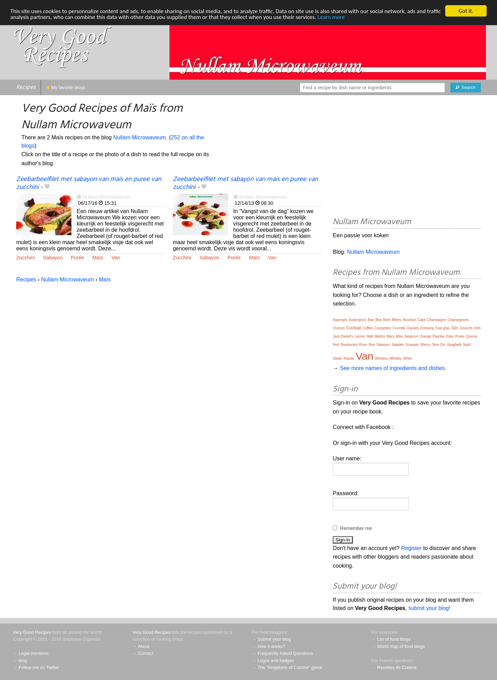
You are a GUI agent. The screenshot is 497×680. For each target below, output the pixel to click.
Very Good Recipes (32, 632)
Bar (371, 320)
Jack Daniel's (343, 336)
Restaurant (349, 345)
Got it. (465, 10)
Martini (380, 336)
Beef (386, 320)
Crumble (399, 328)
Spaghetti (454, 345)
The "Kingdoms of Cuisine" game (289, 667)
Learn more (331, 17)
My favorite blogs (65, 87)
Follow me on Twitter (39, 667)
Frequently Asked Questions (285, 653)
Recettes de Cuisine (397, 667)
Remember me (356, 528)
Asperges (340, 320)
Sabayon (53, 257)
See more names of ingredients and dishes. (393, 368)
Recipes (26, 87)
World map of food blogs (401, 646)
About (143, 646)
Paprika (438, 336)
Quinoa (471, 336)
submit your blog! (429, 608)
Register (411, 548)
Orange (425, 336)
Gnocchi (466, 328)
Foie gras (443, 328)
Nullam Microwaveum (139, 137)
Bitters (396, 320)
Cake (422, 320)
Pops (450, 336)
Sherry (425, 345)
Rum (363, 344)
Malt (370, 336)
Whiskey (381, 358)
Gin (454, 327)
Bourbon (409, 320)
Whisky (395, 358)
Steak (337, 358)
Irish (477, 328)
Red (336, 345)
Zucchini (25, 257)
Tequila (348, 358)
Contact (145, 653)
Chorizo (338, 328)
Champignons (458, 320)
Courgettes (382, 328)
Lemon (359, 336)
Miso (399, 336)
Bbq (379, 320)
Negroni (411, 336)
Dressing (427, 328)
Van (115, 257)
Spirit (467, 345)
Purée (77, 257)
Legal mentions (34, 653)
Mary (390, 336)
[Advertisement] (407, 157)
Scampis (412, 345)
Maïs (97, 257)
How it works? (271, 646)
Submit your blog (274, 639)
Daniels (413, 328)
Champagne (436, 320)
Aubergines (358, 320)
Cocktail (353, 328)
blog (23, 660)
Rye (372, 345)
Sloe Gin (438, 345)
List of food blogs (394, 639)
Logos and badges (275, 660)
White (407, 358)
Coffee (367, 328)
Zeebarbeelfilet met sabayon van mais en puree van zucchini (88, 183)
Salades (397, 345)
